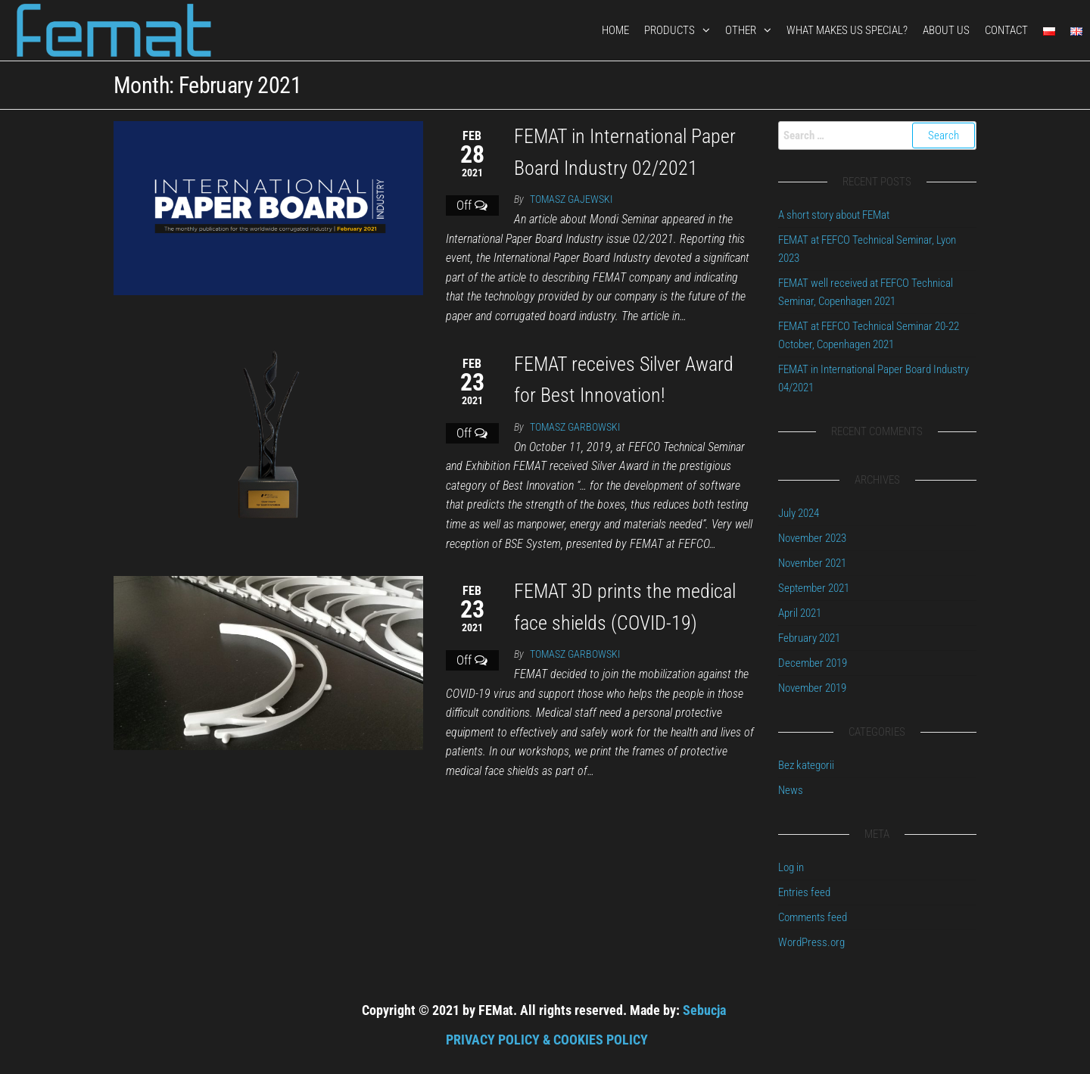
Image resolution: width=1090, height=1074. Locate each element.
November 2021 (812, 563)
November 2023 (812, 538)
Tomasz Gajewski (571, 199)
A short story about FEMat (833, 215)
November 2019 (812, 688)
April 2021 (799, 613)
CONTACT (1006, 30)
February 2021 (809, 638)
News (790, 790)
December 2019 (812, 663)
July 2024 (798, 513)
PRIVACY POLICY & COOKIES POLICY (547, 1040)
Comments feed (812, 917)
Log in (791, 867)
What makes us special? (847, 30)
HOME (615, 30)
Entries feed (804, 892)
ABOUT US (946, 30)
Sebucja (704, 1010)
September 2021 (813, 588)
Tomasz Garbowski (575, 427)
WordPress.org (811, 942)
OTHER (740, 30)
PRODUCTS (669, 30)
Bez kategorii (806, 765)
